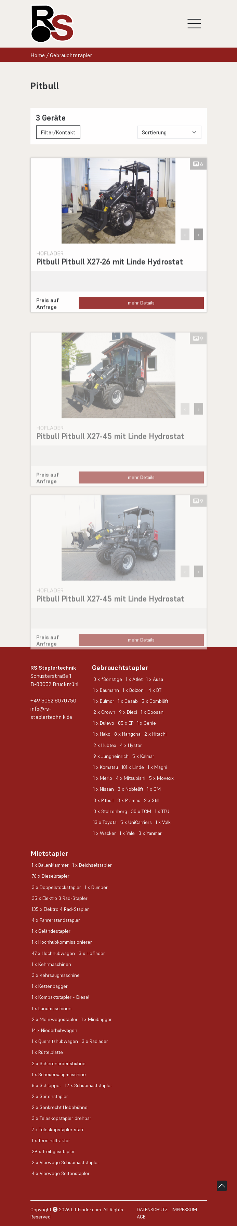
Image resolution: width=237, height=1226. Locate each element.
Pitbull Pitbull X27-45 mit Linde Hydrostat (110, 453)
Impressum (184, 1209)
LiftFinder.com (86, 1209)
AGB (141, 1217)
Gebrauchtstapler (71, 55)
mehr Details (141, 311)
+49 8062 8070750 (53, 700)
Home (37, 55)
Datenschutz (152, 1209)
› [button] (199, 243)
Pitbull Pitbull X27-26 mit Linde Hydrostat (109, 270)
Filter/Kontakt (58, 136)
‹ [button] (185, 243)
